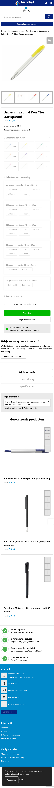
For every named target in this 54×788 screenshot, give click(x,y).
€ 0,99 (9, 549)
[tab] (27, 372)
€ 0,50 (9, 615)
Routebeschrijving (8, 738)
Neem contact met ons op (13, 356)
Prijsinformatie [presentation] (27, 372)
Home (3, 31)
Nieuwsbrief (6, 731)
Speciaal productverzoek (27, 24)
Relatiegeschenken (16, 31)
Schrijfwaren (31, 31)
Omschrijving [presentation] (27, 379)
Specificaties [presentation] (27, 386)
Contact (4, 727)
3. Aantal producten (13, 296)
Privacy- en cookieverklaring (12, 757)
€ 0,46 (9, 482)
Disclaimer (5, 761)
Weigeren (21, 779)
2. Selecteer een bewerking (17, 177)
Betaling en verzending (10, 735)
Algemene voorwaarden (10, 754)
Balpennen (43, 31)
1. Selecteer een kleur (14, 137)
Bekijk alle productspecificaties (17, 130)
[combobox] (23, 16)
